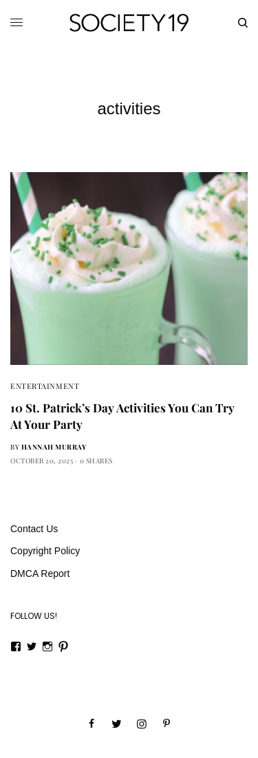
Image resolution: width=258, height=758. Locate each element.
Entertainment (44, 386)
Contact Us (34, 528)
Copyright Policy (45, 550)
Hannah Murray (54, 447)
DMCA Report (39, 573)
